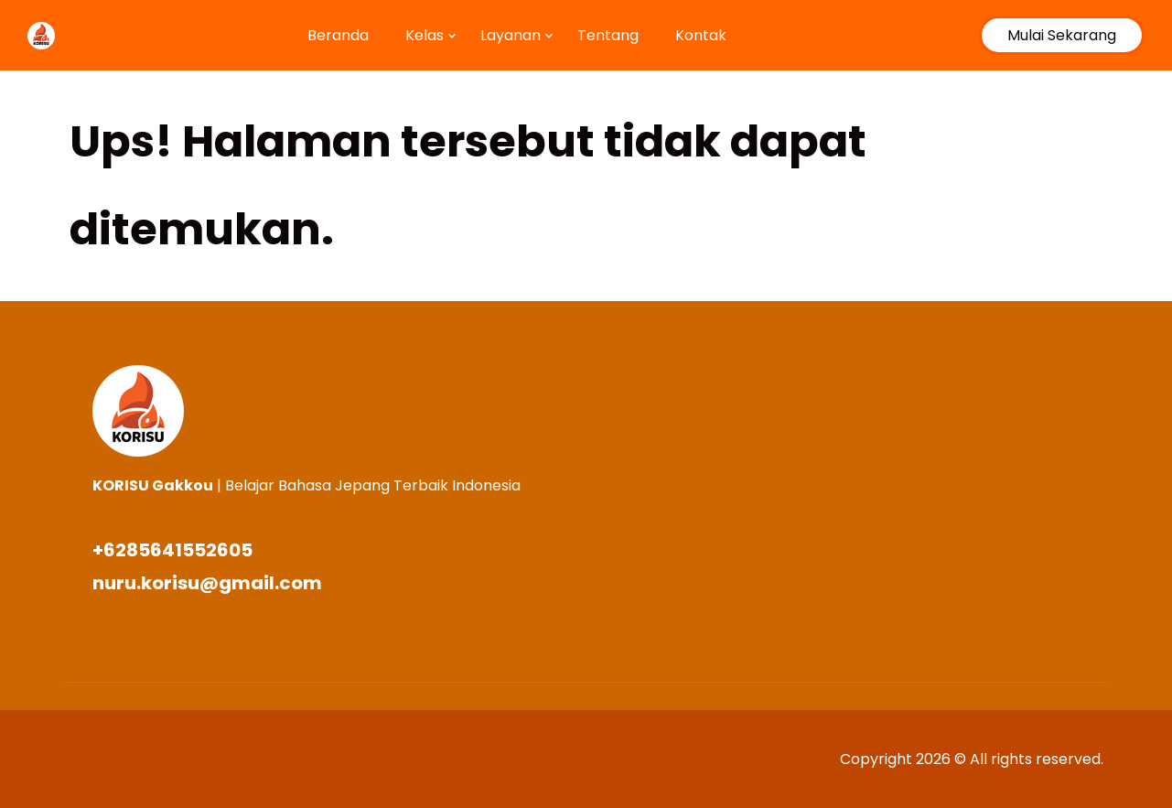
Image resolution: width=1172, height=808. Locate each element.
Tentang (608, 35)
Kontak (700, 35)
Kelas (424, 35)
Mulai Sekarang (1061, 35)
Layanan (510, 35)
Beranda (338, 35)
